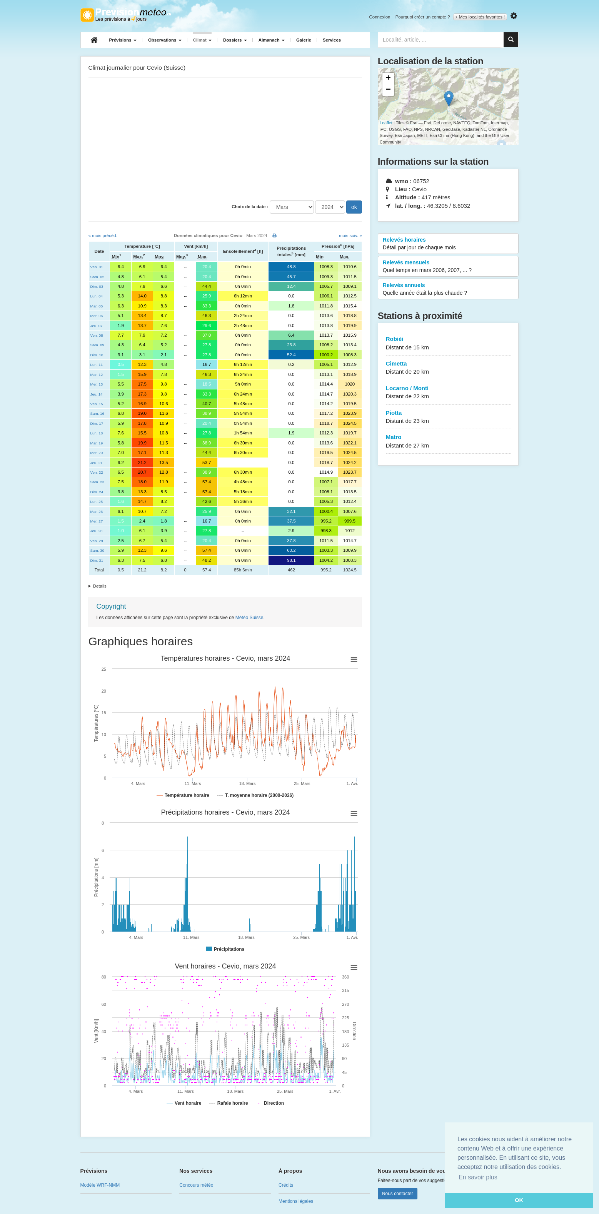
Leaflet (386, 122)
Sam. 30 (97, 550)
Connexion (379, 17)
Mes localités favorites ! (480, 17)
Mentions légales (296, 1201)
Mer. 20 (96, 453)
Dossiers (235, 40)
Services (332, 40)
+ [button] (388, 78)
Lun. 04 (96, 296)
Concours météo (196, 1185)
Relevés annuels (448, 289)
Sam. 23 (97, 482)
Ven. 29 (96, 541)
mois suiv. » (350, 235)
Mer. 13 (96, 384)
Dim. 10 (96, 355)
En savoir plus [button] (478, 1177)
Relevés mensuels (448, 266)
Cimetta (448, 368)
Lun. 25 (96, 501)
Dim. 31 (96, 560)
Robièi (448, 343)
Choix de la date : (250, 206)
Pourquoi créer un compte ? (422, 17)
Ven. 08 (96, 335)
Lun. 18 (96, 433)
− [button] (388, 90)
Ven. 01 (96, 267)
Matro (448, 441)
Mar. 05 (96, 306)
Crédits (286, 1185)
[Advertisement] (225, 139)
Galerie (303, 40)
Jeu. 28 (96, 531)
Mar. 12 (96, 374)
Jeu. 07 (96, 326)
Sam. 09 (97, 345)
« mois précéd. (102, 235)
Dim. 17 (96, 423)
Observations (165, 40)
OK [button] (519, 1200)
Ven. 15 (96, 404)
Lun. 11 (96, 364)
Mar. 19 (96, 443)
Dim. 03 (96, 286)
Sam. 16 (97, 413)
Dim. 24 (96, 492)
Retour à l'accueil (125, 15)
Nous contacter (397, 1193)
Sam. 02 (97, 277)
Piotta (448, 417)
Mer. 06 (96, 316)
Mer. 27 (96, 521)
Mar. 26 (96, 511)
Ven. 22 (96, 472)
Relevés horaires (448, 244)
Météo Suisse (249, 617)
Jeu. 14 (96, 394)
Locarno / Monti (448, 393)
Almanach (272, 40)
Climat (202, 40)
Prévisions (123, 40)
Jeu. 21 (96, 463)
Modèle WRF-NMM (100, 1185)
